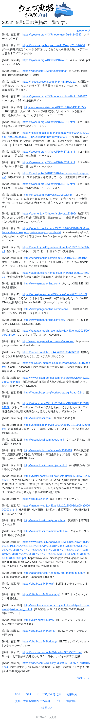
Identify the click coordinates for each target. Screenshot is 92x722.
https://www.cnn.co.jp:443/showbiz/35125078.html (52, 652)
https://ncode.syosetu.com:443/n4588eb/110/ (49, 81)
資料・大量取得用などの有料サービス (38, 701)
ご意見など (46, 707)
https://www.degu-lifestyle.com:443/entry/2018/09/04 (54, 45)
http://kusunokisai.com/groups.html (44, 520)
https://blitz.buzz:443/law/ (39, 620)
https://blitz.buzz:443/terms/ (39, 630)
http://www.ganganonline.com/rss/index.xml (48, 341)
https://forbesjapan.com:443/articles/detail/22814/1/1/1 (55, 294)
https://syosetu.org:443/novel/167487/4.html (49, 162)
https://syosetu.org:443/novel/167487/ (45, 60)
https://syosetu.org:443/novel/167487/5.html (49, 184)
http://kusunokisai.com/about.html (44, 439)
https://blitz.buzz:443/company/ (41, 594)
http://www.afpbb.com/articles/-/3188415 (48, 450)
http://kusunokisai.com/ (37, 418)
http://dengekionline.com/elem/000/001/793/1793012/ (55, 258)
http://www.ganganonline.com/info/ (44, 319)
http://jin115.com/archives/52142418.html (48, 194)
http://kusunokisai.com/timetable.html (46, 531)
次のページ (83, 30)
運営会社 (71, 701)
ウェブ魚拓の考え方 (49, 694)
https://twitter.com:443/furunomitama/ (45, 70)
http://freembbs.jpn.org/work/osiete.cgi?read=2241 (54, 392)
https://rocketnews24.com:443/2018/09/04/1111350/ (55, 107)
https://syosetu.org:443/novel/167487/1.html (49, 122)
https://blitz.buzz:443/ (35, 498)
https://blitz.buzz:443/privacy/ (40, 641)
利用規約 (71, 694)
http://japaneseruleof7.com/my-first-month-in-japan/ (54, 572)
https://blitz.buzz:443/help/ (38, 583)
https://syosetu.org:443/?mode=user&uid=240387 (52, 34)
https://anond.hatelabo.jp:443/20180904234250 (51, 352)
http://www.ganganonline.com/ (42, 283)
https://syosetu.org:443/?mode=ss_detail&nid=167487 (55, 96)
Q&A (28, 694)
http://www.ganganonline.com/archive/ (46, 309)
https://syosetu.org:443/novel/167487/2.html (49, 151)
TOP (17, 694)
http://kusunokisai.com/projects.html (45, 465)
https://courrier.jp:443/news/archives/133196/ (49, 213)
